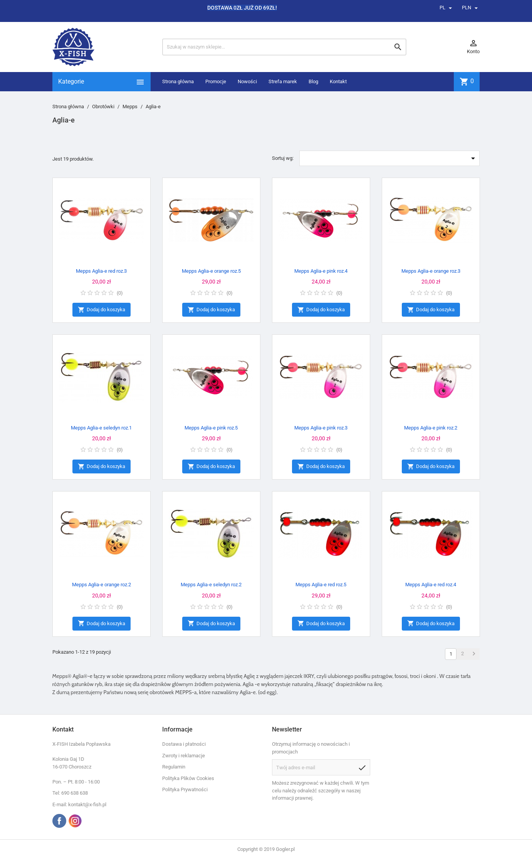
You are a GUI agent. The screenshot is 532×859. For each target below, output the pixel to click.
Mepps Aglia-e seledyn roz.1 (101, 428)
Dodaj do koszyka (101, 310)
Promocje (215, 81)
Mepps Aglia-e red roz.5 (320, 584)
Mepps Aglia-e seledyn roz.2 (211, 584)
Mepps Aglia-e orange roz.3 (430, 271)
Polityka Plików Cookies (188, 778)
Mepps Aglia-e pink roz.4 (320, 271)
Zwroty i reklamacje (183, 755)
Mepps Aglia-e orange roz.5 (211, 271)
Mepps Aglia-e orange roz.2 (101, 584)
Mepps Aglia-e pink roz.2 (430, 428)
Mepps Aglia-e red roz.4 (430, 584)
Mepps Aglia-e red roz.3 (101, 271)
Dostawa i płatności (184, 744)
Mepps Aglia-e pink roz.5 (211, 428)
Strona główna (178, 81)
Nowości (247, 81)
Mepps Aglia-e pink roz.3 (320, 428)
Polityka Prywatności (185, 789)
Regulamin (173, 767)
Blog (313, 81)
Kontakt (338, 81)
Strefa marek (283, 81)
